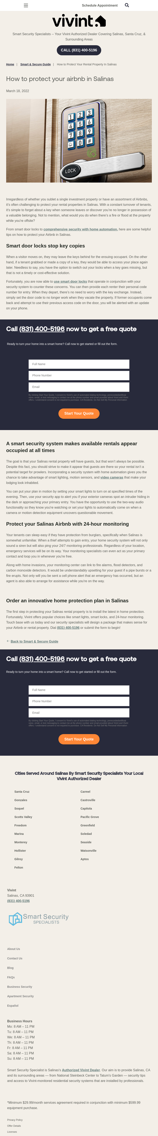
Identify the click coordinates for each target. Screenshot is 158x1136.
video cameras (111, 477)
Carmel (85, 791)
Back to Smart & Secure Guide (32, 641)
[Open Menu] (26, 5)
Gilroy (18, 859)
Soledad (86, 833)
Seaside (86, 842)
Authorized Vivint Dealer (81, 1070)
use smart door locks (70, 281)
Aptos (85, 859)
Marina (19, 833)
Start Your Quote (79, 413)
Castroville (88, 800)
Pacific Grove (90, 817)
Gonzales (20, 800)
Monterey (20, 842)
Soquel (19, 808)
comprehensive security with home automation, (80, 229)
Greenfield (88, 825)
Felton (18, 867)
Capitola (86, 808)
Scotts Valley (23, 817)
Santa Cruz (21, 791)
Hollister (20, 850)
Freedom (20, 825)
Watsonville (88, 850)
